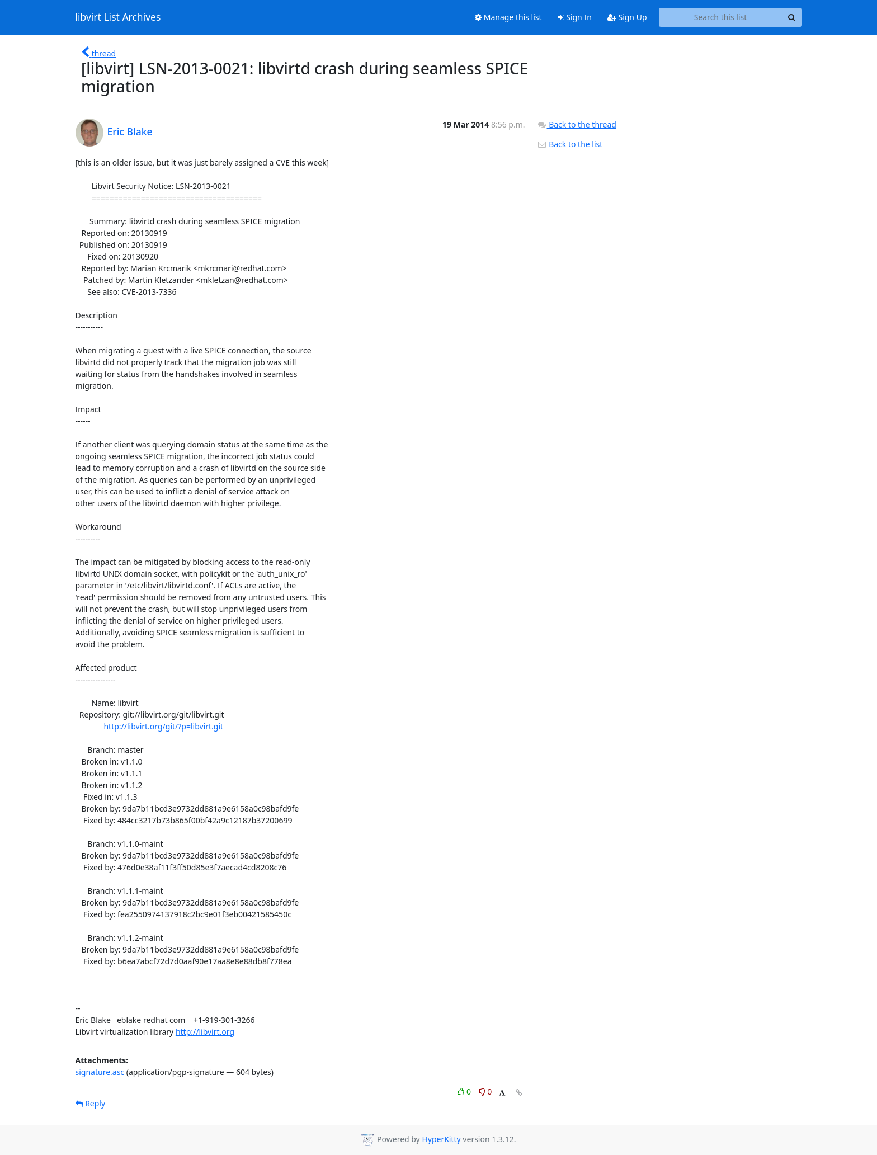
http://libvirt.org (205, 1031)
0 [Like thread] (465, 1091)
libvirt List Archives (118, 17)
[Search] (792, 17)
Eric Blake (130, 131)
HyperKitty (441, 1139)
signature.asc (100, 1072)
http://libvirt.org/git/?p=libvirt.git (163, 726)
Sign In (575, 17)
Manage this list (508, 17)
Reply (91, 1103)
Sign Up (627, 17)
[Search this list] (720, 17)
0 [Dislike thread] (485, 1091)
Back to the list (570, 144)
